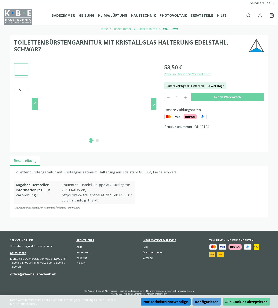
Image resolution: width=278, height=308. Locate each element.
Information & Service (159, 240)
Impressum (83, 252)
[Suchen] (248, 15)
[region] (85, 104)
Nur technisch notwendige (165, 301)
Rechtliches (85, 240)
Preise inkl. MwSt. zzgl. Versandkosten (187, 74)
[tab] (25, 161)
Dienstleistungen (153, 252)
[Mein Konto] (260, 15)
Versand (148, 258)
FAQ (145, 247)
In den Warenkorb (227, 97)
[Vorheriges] (35, 104)
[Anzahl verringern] (168, 97)
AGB (79, 247)
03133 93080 (18, 253)
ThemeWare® (161, 293)
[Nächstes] (153, 104)
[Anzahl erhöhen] (185, 97)
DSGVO (81, 263)
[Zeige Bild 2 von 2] (97, 140)
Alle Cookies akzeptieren (246, 301)
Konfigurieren (206, 301)
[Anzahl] (177, 97)
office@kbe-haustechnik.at (33, 274)
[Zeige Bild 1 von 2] (91, 140)
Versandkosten (131, 291)
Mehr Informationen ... (23, 304)
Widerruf (81, 258)
